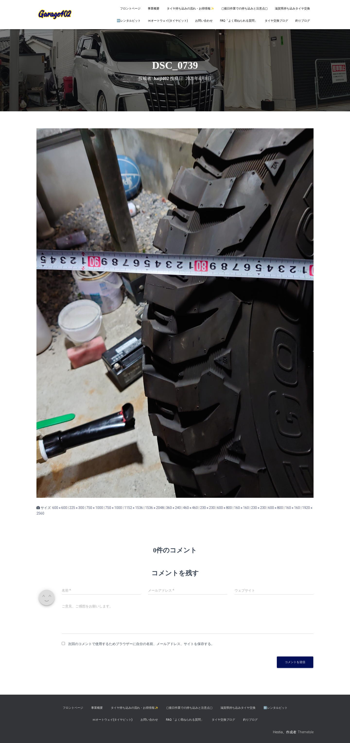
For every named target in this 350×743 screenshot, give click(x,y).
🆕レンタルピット (129, 20)
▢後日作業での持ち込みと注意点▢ (244, 8)
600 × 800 (224, 508)
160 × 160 (241, 508)
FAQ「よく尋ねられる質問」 (238, 20)
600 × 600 (59, 508)
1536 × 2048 (154, 508)
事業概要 (153, 8)
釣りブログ (302, 20)
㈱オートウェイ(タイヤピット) (168, 20)
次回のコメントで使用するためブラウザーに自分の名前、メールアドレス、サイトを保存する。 (141, 644)
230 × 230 (207, 508)
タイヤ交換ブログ (276, 20)
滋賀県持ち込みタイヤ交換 (292, 8)
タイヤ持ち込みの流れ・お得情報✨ (190, 8)
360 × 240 (173, 508)
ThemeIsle (306, 732)
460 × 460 (190, 508)
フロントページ (130, 8)
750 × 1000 (94, 508)
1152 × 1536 (133, 508)
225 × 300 (76, 508)
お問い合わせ (204, 20)
